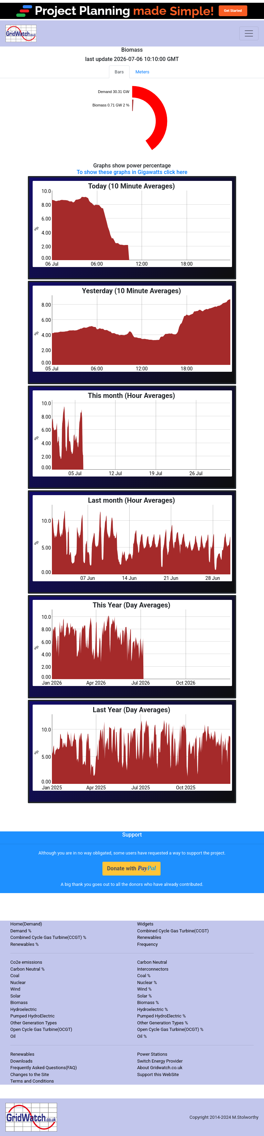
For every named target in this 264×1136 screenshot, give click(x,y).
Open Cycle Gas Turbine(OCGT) (41, 1029)
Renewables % (24, 944)
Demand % (20, 930)
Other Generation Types (33, 1022)
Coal (14, 975)
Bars (119, 71)
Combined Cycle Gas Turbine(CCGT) (173, 930)
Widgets (145, 924)
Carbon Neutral (152, 962)
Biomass (19, 1002)
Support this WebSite (158, 1074)
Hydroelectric (23, 1009)
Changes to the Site (29, 1074)
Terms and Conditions (32, 1081)
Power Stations (152, 1054)
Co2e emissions (26, 962)
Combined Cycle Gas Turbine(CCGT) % (48, 937)
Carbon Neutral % (27, 969)
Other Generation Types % (162, 1022)
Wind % (144, 989)
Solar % (144, 996)
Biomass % (148, 1002)
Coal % (144, 975)
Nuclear (18, 982)
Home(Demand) (26, 924)
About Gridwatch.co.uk (159, 1067)
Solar (15, 996)
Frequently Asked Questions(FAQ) (43, 1067)
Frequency (147, 944)
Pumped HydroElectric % (161, 1016)
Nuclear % (147, 982)
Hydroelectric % (152, 1009)
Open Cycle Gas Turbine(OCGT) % (170, 1029)
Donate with (131, 868)
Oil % (142, 1036)
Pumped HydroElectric (32, 1016)
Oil (12, 1036)
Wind (15, 989)
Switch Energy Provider (160, 1061)
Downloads (21, 1061)
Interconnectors (152, 969)
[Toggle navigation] (248, 33)
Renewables (149, 937)
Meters (142, 71)
